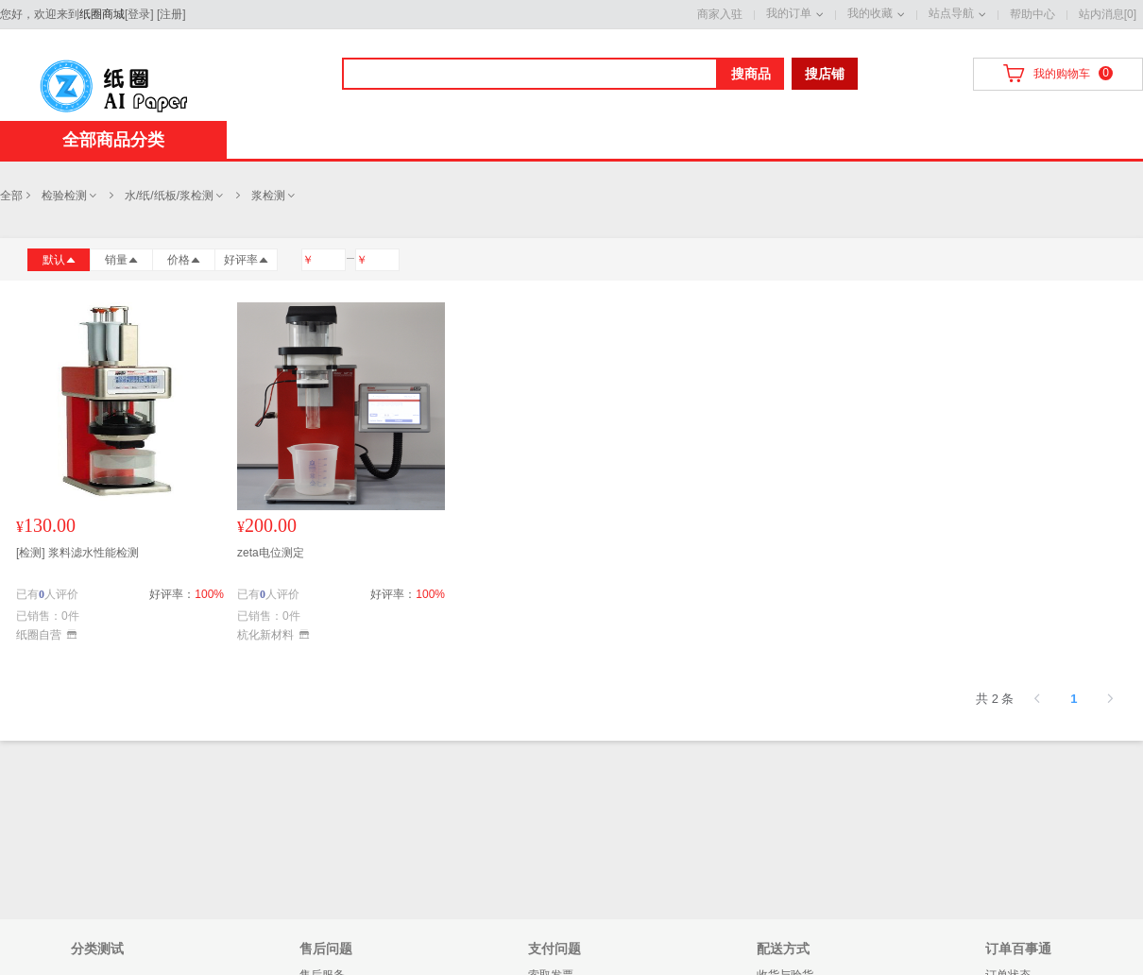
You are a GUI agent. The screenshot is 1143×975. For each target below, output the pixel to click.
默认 (60, 259)
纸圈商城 (102, 14)
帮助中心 (1032, 14)
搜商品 (751, 73)
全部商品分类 (113, 139)
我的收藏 (870, 13)
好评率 (246, 259)
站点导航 (951, 13)
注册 (171, 14)
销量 (122, 259)
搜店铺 (824, 73)
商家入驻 (719, 14)
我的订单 (788, 13)
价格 (184, 259)
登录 (139, 14)
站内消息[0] (1107, 14)
